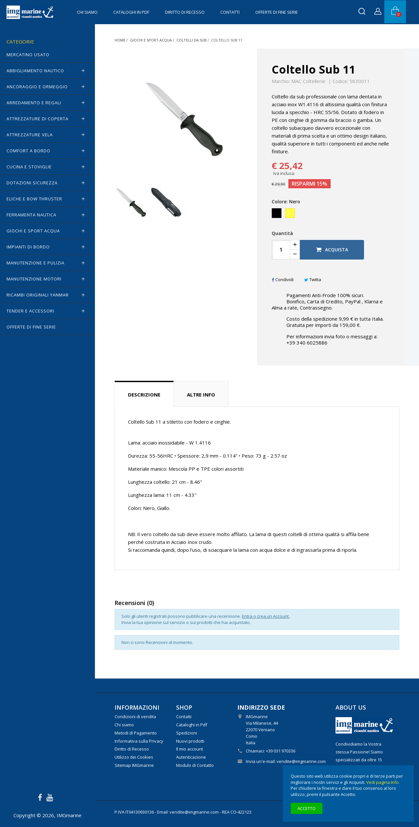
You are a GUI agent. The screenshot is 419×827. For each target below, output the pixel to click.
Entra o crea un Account (266, 616)
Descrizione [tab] (144, 394)
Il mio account (189, 749)
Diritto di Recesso (185, 12)
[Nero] (277, 214)
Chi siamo (87, 12)
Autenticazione (191, 757)
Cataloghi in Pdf (131, 12)
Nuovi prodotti (190, 741)
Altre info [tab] (201, 394)
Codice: (340, 81)
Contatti (230, 12)
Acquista (332, 249)
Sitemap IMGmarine (134, 765)
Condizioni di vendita (135, 716)
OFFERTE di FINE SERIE (276, 12)
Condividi (283, 279)
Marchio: (281, 81)
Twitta (312, 279)
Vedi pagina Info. (383, 782)
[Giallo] (290, 214)
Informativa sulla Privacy (139, 741)
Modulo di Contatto (195, 765)
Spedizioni (186, 733)
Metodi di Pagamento (136, 733)
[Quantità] (281, 250)
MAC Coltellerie (308, 81)
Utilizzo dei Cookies (134, 757)
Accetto (307, 808)
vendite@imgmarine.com (301, 761)
